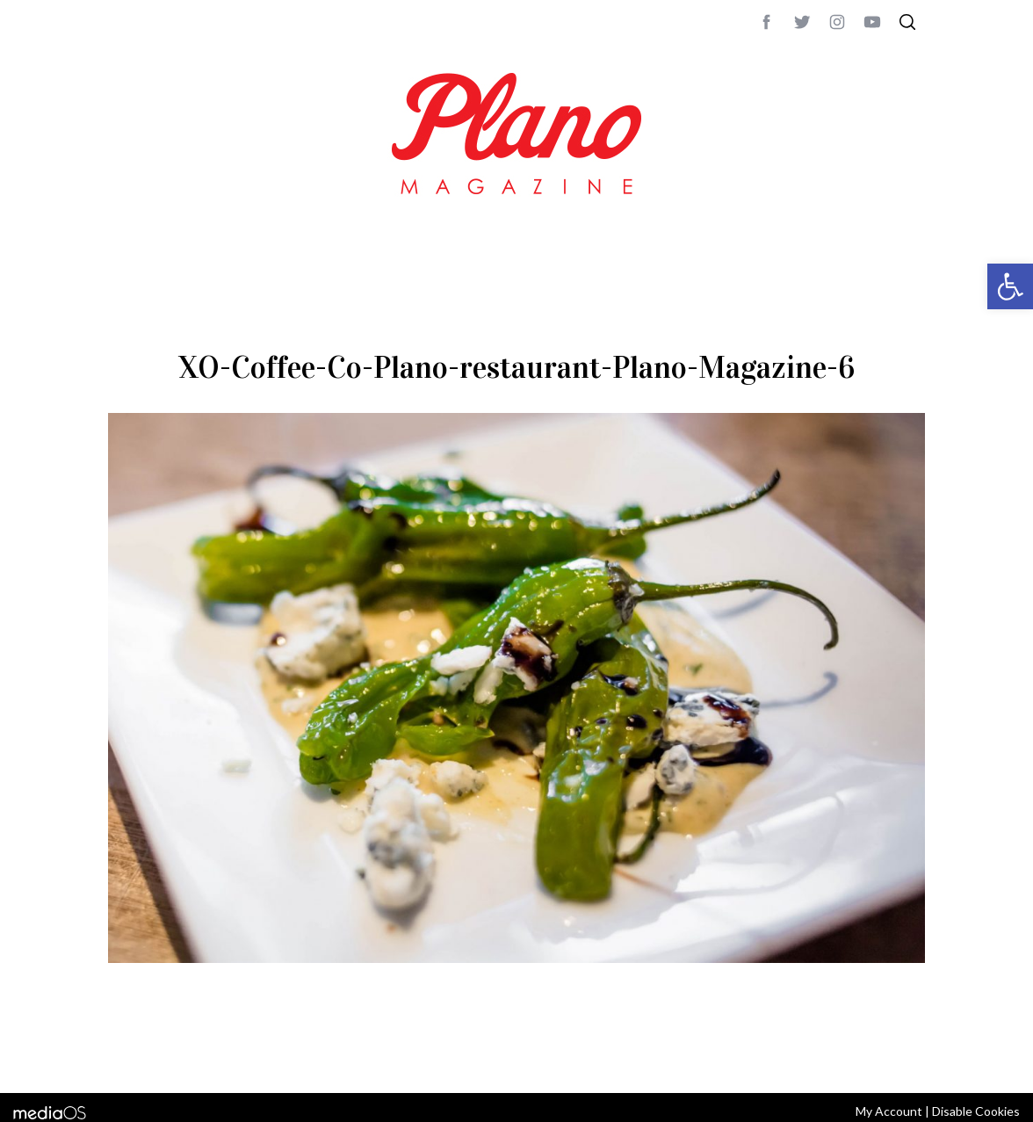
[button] (1010, 286)
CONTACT (179, 1056)
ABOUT (127, 1056)
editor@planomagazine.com (635, 1056)
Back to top (877, 1056)
